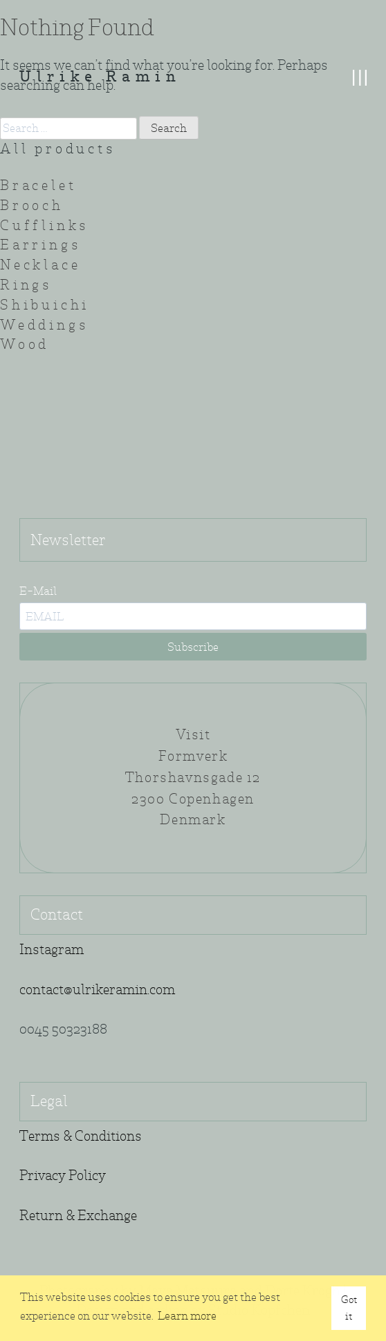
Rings (26, 285)
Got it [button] (349, 1307)
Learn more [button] (187, 1315)
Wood (24, 344)
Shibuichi (44, 305)
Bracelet (38, 185)
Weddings (44, 325)
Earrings (40, 245)
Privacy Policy (62, 1175)
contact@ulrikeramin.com (97, 990)
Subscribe (193, 647)
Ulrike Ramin (100, 77)
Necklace (40, 265)
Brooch (32, 205)
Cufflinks (44, 226)
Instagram (51, 950)
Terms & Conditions (80, 1136)
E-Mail (38, 591)
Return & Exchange (78, 1216)
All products (58, 149)
